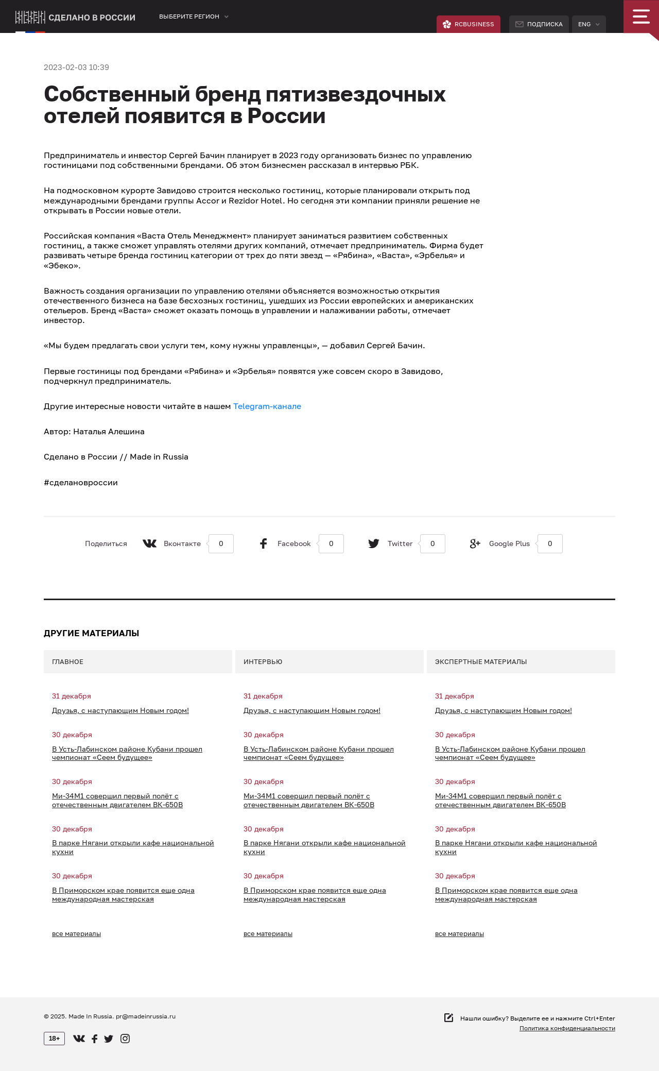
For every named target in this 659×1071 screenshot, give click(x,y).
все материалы (76, 933)
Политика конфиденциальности (567, 1028)
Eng (584, 24)
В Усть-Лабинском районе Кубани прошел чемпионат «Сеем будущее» (127, 753)
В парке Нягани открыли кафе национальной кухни (133, 847)
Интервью (263, 661)
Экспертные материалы (481, 661)
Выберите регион (189, 16)
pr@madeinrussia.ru (146, 1016)
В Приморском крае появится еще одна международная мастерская (123, 894)
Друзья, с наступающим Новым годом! (120, 710)
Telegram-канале (267, 406)
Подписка (539, 24)
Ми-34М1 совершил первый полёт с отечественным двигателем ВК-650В (117, 800)
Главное (67, 661)
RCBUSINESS (468, 24)
